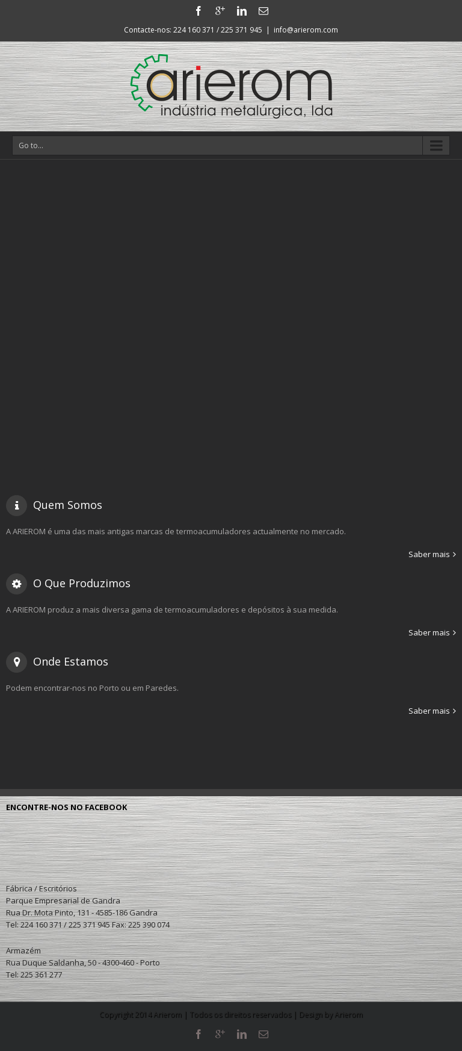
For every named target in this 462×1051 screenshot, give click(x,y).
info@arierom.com (306, 30)
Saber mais (429, 554)
